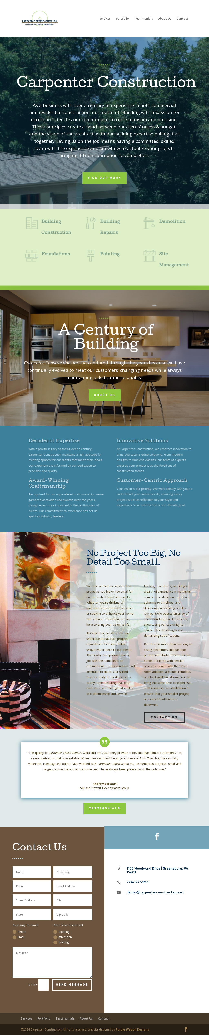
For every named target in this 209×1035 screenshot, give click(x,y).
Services (105, 18)
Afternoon (62, 937)
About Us (164, 18)
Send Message (72, 985)
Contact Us (164, 717)
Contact (182, 18)
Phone (19, 932)
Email (19, 937)
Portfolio (122, 18)
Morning (61, 932)
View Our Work (104, 178)
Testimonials (143, 18)
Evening (61, 942)
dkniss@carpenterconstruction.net (155, 892)
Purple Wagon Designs (132, 1029)
